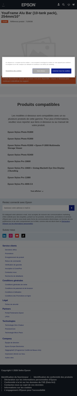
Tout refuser (41, 71)
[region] (38, 67)
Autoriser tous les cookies (61, 71)
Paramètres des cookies (13, 71)
